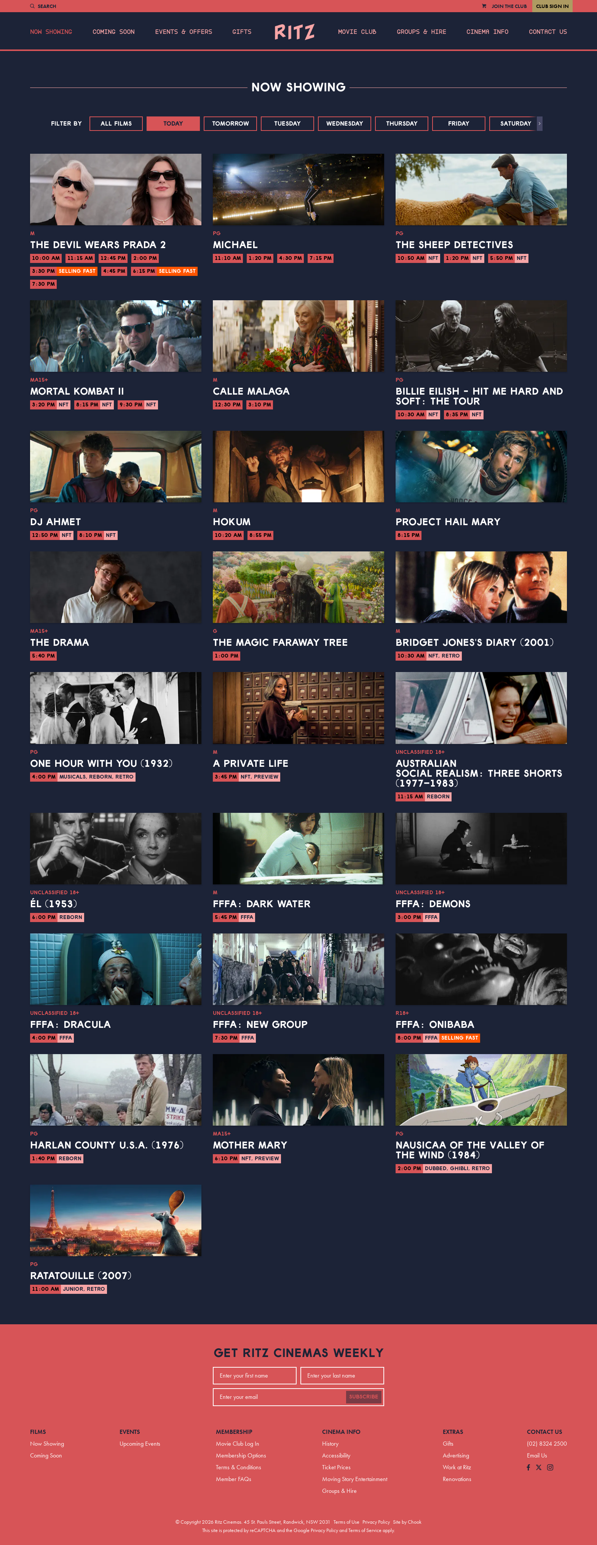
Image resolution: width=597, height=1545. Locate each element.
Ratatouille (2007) (80, 1276)
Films (38, 1432)
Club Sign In (552, 6)
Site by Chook (407, 1521)
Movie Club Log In (237, 1444)
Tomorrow (230, 124)
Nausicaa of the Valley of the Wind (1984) (470, 1150)
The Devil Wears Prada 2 (98, 245)
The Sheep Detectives (454, 245)
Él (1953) (53, 904)
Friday (458, 124)
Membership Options (241, 1455)
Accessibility (336, 1455)
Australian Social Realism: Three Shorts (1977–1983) (479, 773)
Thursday (402, 124)
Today (173, 124)
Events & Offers (183, 32)
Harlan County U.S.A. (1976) (107, 1145)
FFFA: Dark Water (262, 904)
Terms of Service (365, 1530)
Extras (453, 1432)
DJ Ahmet (55, 522)
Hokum (232, 522)
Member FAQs (233, 1479)
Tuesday (287, 124)
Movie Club (357, 32)
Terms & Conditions (238, 1467)
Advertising (456, 1455)
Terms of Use (346, 1521)
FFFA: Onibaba (435, 1025)
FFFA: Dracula (70, 1025)
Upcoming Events (140, 1444)
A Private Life (251, 764)
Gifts (241, 32)
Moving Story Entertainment (354, 1479)
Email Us (537, 1455)
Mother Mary (250, 1145)
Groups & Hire (421, 32)
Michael (235, 245)
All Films (116, 124)
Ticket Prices (336, 1467)
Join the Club (509, 6)
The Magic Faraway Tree (280, 643)
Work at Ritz (457, 1467)
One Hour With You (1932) (101, 764)
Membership (234, 1432)
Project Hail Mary (448, 522)
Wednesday (344, 124)
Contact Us (548, 32)
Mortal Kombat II (77, 392)
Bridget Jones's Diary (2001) (475, 643)
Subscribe (363, 1397)
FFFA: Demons (433, 904)
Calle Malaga (251, 392)
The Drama (59, 643)
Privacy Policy (376, 1521)
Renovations (457, 1479)
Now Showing (51, 32)
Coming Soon (113, 32)
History (330, 1444)
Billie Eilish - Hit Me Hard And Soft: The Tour (479, 396)
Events (130, 1432)
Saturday (516, 124)
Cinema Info (487, 32)
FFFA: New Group (260, 1025)
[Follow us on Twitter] (539, 1468)
